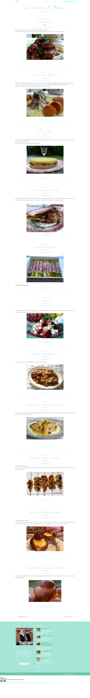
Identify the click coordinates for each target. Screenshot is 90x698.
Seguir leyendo (19, 660)
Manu (40, 1)
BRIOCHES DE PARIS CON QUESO (45, 512)
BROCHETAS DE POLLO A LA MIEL (45, 458)
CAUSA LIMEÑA (45, 132)
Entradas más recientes (23, 616)
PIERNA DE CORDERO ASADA (45, 190)
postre (45, 298)
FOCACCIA (43, 658)
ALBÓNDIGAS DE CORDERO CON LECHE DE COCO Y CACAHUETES (46, 644)
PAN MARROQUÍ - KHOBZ (46, 651)
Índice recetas (46, 1)
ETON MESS (45, 301)
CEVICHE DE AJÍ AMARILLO (45, 75)
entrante (48, 129)
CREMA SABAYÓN (45, 628)
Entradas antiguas (68, 616)
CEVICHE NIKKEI (45, 22)
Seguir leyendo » (45, 63)
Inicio (35, 1)
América (41, 19)
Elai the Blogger (71, 673)
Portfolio (54, 1)
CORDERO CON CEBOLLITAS (45, 354)
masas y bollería (45, 565)
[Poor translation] (4, 681)
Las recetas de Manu (45, 7)
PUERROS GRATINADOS (45, 247)
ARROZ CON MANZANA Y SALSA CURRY (45, 405)
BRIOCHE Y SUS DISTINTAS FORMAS (45, 568)
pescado (48, 19)
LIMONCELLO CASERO (46, 635)
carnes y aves (45, 187)
